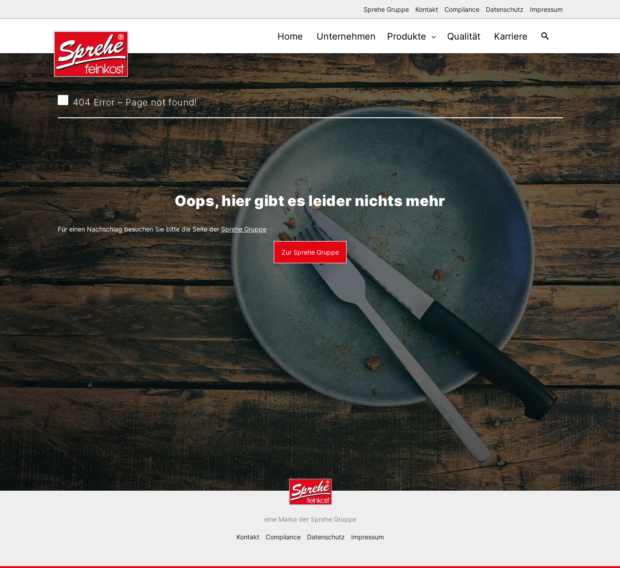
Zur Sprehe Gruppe (310, 252)
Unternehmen (337, 36)
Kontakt (426, 9)
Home (279, 36)
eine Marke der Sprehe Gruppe (310, 519)
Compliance (461, 9)
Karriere (507, 36)
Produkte (402, 36)
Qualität (457, 36)
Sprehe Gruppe (386, 9)
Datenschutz (505, 9)
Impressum (546, 9)
